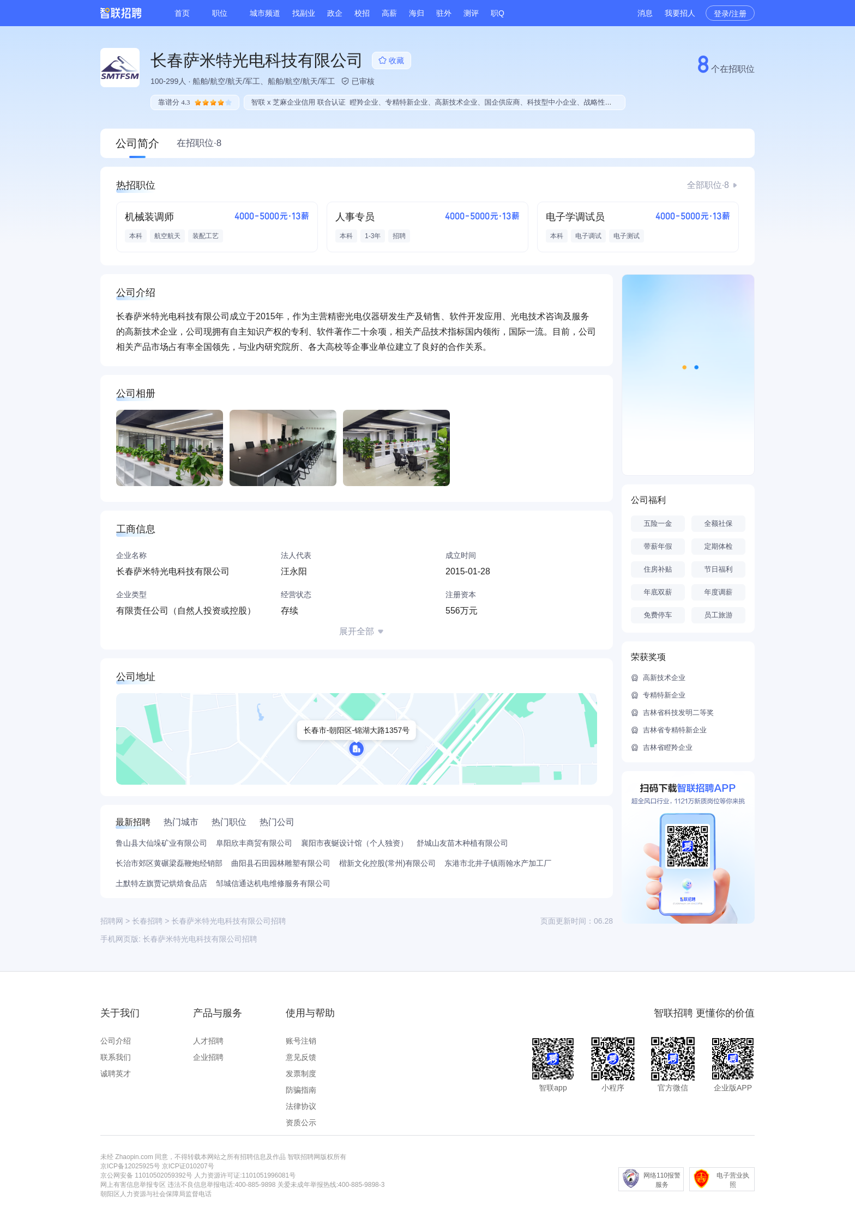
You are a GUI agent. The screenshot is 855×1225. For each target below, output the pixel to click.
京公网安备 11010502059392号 (146, 1175)
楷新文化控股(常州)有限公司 (387, 863)
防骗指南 (301, 1089)
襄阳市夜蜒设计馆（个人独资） (354, 843)
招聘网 (111, 921)
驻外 (443, 13)
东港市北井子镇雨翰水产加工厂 (497, 863)
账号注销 (301, 1040)
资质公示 (301, 1122)
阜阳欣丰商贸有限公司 (254, 843)
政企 (334, 13)
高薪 (389, 13)
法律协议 (301, 1106)
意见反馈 (301, 1057)
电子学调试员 (575, 216)
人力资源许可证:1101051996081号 (245, 1175)
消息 (645, 13)
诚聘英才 (115, 1073)
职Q (497, 13)
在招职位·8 (199, 143)
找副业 (303, 13)
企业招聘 (208, 1057)
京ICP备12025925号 (130, 1166)
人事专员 (355, 216)
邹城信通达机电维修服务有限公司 (273, 883)
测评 (471, 13)
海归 (416, 13)
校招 (362, 13)
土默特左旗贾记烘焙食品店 (161, 883)
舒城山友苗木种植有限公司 (462, 843)
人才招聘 (208, 1040)
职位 (219, 13)
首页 (182, 13)
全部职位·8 (708, 185)
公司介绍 (115, 1040)
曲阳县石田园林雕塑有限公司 (280, 863)
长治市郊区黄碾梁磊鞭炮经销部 (169, 863)
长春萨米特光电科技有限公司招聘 (200, 939)
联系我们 (115, 1057)
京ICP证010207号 (188, 1166)
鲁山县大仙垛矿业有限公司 (161, 843)
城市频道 (265, 13)
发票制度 (301, 1073)
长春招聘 (147, 921)
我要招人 (680, 13)
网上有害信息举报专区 (133, 1184)
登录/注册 (730, 13)
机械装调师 (149, 216)
